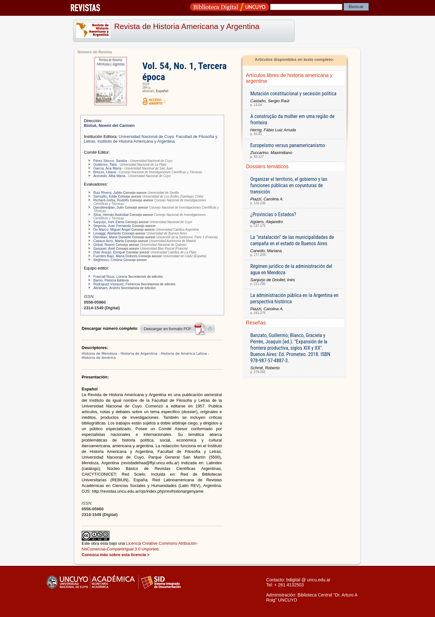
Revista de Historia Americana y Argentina (186, 26)
